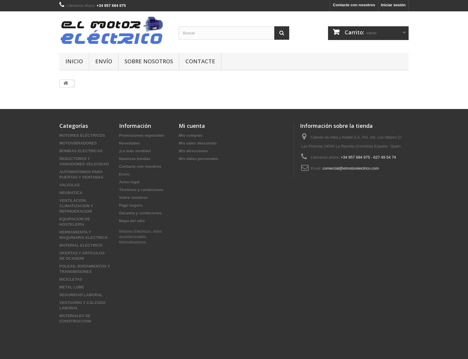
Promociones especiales (141, 135)
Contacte (200, 61)
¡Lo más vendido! (135, 151)
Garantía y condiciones (140, 213)
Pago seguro (131, 205)
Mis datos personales (198, 159)
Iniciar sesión (393, 5)
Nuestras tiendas (134, 159)
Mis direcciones (193, 151)
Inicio (74, 61)
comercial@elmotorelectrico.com (351, 168)
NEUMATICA (70, 193)
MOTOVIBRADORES (78, 143)
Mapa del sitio (132, 221)
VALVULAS (69, 185)
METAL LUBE (71, 287)
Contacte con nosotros (354, 5)
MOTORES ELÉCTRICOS (82, 135)
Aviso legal (129, 182)
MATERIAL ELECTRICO (81, 245)
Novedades (129, 143)
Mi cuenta (192, 125)
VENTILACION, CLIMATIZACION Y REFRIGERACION (76, 206)
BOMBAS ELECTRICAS (80, 151)
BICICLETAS (70, 279)
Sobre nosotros (148, 61)
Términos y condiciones (141, 190)
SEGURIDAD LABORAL (81, 295)
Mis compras (190, 135)
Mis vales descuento (197, 143)
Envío (103, 61)
